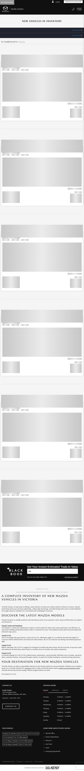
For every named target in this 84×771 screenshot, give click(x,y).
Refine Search (76, 30)
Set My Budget (76, 35)
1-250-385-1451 (15, 698)
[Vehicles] (52, 571)
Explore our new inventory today (69, 668)
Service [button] (55, 690)
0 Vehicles (21, 42)
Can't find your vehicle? (71, 577)
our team (28, 668)
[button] (42, 83)
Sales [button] (45, 690)
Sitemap (20, 761)
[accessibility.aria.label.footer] (52, 767)
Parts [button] (65, 690)
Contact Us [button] (10, 706)
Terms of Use (29, 761)
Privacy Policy (39, 761)
